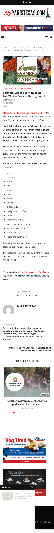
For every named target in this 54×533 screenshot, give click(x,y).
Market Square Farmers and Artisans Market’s (24, 113)
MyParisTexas (10, 100)
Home (5, 47)
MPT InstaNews (24, 88)
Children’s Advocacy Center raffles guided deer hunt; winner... (27, 402)
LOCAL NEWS (19, 47)
